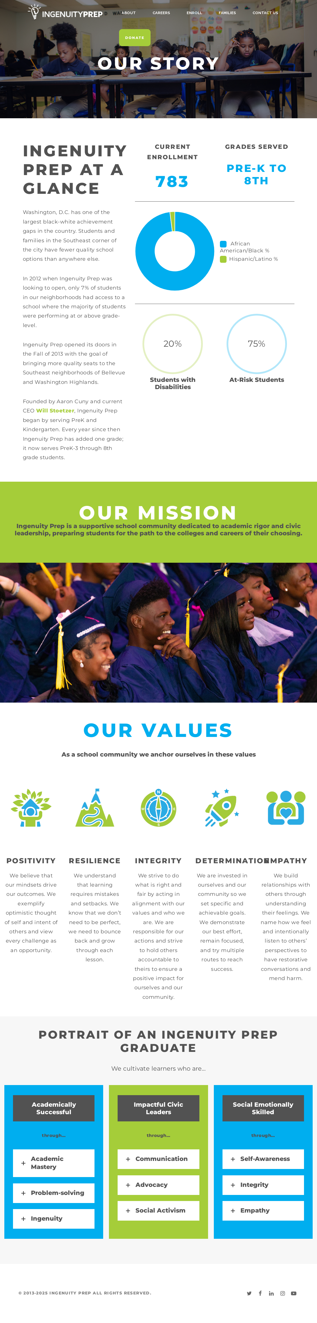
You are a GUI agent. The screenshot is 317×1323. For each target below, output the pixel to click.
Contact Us (242, 13)
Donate (134, 37)
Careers (155, 13)
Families (210, 13)
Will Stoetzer (55, 411)
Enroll (183, 13)
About (129, 13)
